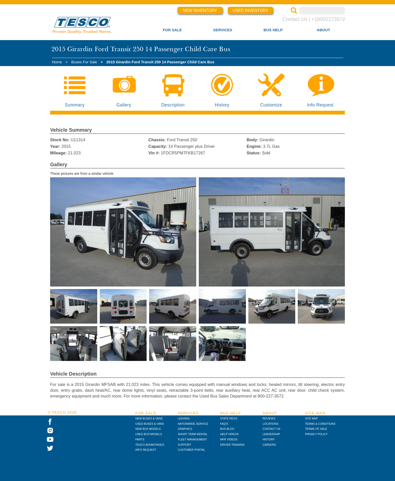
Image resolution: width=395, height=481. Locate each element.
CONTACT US (271, 428)
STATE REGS (228, 418)
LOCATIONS (270, 423)
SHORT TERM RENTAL (193, 434)
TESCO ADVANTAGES (149, 444)
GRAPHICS (185, 428)
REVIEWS (268, 418)
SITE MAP (311, 418)
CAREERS (269, 444)
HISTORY (268, 439)
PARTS (139, 439)
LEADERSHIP (271, 434)
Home (57, 62)
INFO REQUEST (145, 449)
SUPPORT (184, 444)
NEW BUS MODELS (148, 428)
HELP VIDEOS (229, 434)
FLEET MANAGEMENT (192, 439)
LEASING (184, 418)
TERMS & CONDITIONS (320, 423)
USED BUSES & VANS (149, 423)
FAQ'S (224, 423)
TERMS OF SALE (316, 428)
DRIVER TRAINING (232, 444)
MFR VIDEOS (228, 439)
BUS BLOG (227, 428)
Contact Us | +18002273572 (313, 19)
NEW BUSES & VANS (149, 418)
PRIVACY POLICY (316, 434)
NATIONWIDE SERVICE (193, 423)
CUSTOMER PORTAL (191, 449)
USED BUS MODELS (148, 434)
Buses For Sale (84, 62)
